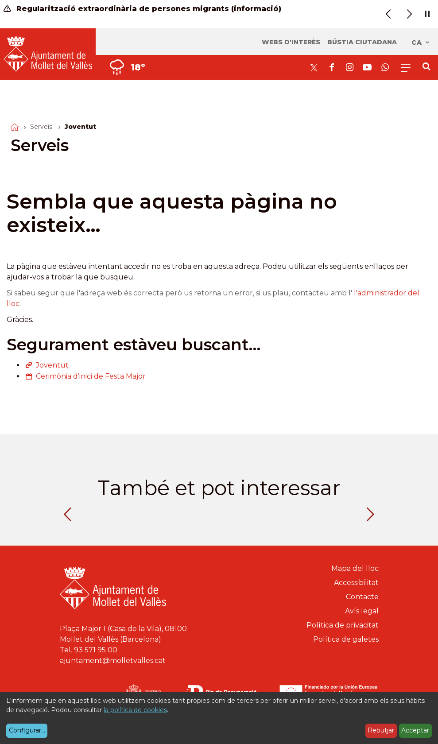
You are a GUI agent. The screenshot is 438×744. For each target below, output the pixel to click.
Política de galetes (346, 639)
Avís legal (362, 611)
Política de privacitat (342, 625)
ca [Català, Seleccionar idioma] (420, 42)
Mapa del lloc (355, 568)
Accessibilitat (356, 582)
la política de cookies (135, 710)
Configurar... (27, 730)
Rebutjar (381, 730)
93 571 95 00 (95, 650)
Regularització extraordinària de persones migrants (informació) (142, 8)
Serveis (41, 127)
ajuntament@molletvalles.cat (113, 660)
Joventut (52, 365)
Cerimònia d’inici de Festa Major (91, 376)
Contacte (362, 597)
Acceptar (415, 730)
